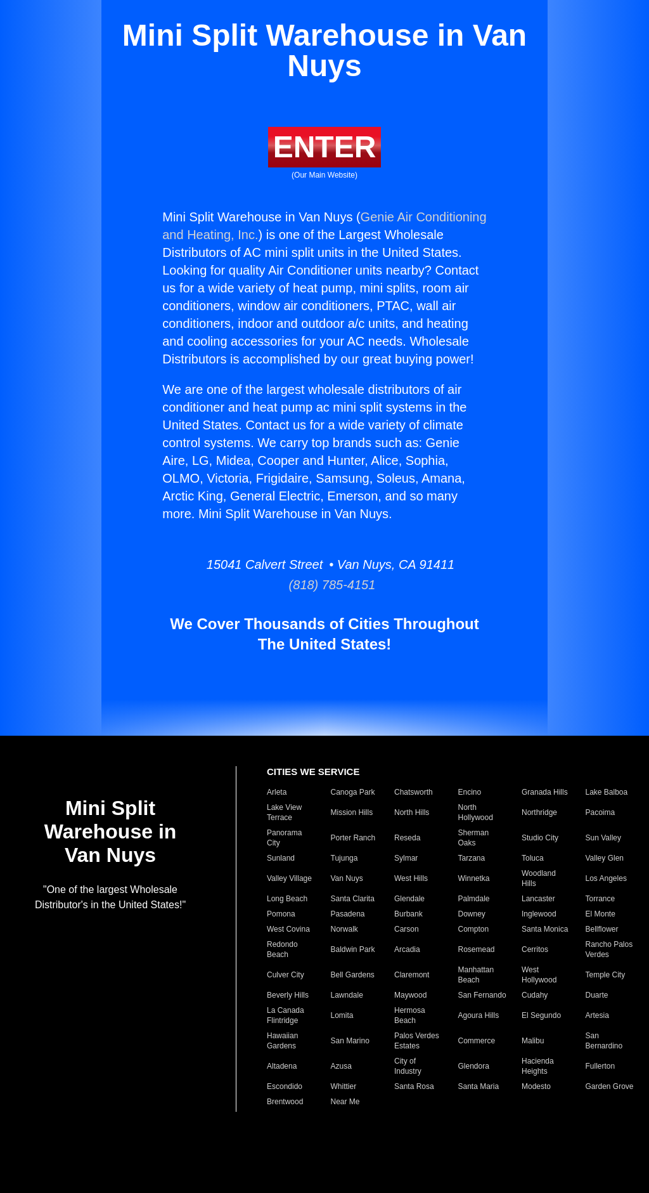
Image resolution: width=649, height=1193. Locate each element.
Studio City (540, 837)
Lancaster (538, 898)
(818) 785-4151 (325, 585)
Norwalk (344, 929)
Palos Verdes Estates (416, 1040)
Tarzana (471, 858)
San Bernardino (604, 1040)
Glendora (473, 1066)
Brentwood (285, 1101)
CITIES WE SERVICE (313, 771)
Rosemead (476, 949)
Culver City (285, 974)
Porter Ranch (353, 837)
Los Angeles (606, 878)
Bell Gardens (353, 974)
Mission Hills (352, 812)
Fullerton (600, 1066)
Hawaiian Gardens (282, 1040)
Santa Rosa (414, 1086)
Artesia (597, 1015)
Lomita (342, 1015)
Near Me (345, 1101)
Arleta (276, 792)
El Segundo (541, 1015)
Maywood (410, 995)
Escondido (284, 1086)
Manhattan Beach (476, 974)
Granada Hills (545, 792)
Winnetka (474, 878)
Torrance (600, 898)
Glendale (409, 898)
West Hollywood (539, 974)
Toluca (533, 858)
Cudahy (535, 995)
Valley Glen (605, 858)
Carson (406, 929)
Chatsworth (413, 792)
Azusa (341, 1066)
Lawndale (347, 995)
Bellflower (602, 929)
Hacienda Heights (538, 1066)
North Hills (411, 812)
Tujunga (344, 858)
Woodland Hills (539, 878)
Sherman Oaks (473, 837)
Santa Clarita (353, 898)
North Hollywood (475, 812)
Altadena (282, 1066)
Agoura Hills (478, 1015)
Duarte (597, 995)
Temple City (606, 974)
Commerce (477, 1040)
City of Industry (407, 1066)
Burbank (408, 913)
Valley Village (289, 878)
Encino (470, 792)
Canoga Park (353, 792)
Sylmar (406, 858)
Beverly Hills (288, 995)
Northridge (539, 812)
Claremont (411, 974)
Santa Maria (478, 1086)
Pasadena (348, 913)
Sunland (281, 858)
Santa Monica (545, 929)
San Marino (350, 1040)
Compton (473, 929)
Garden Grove (610, 1086)
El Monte (600, 913)
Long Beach (287, 898)
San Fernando (482, 995)
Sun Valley (603, 837)
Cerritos (535, 949)
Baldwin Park (353, 949)
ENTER (324, 147)
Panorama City (284, 837)
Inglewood (539, 913)
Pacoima (600, 812)
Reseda (407, 837)
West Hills (411, 878)
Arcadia (407, 949)
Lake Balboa (607, 792)
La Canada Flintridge (285, 1015)
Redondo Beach (282, 949)
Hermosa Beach (409, 1015)
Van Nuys (347, 878)
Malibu (533, 1040)
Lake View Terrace (284, 812)
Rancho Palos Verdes (609, 949)
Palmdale (474, 898)
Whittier (344, 1086)
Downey (471, 913)
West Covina (288, 929)
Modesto (536, 1086)
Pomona (281, 913)
